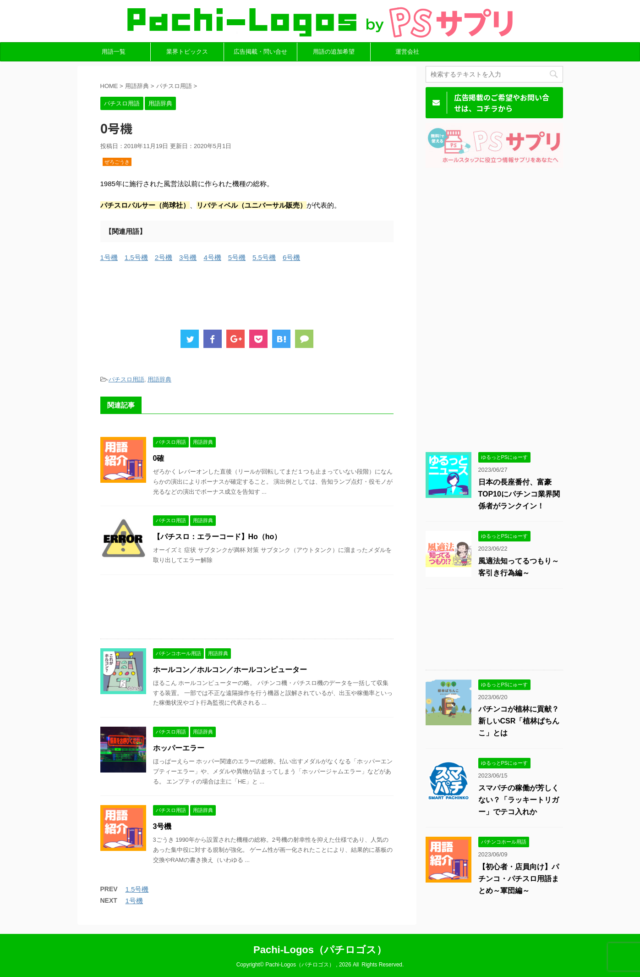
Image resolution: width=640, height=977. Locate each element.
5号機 (237, 257)
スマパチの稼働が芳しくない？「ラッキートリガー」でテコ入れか (518, 800)
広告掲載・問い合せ (260, 51)
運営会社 (407, 51)
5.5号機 (264, 257)
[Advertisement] (267, 293)
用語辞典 (159, 379)
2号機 (163, 257)
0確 (158, 458)
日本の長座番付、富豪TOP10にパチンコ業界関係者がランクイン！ (519, 494)
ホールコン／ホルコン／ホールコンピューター (230, 669)
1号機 (109, 257)
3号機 (188, 257)
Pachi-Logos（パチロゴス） (320, 949)
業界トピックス (187, 51)
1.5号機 (136, 257)
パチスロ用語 (126, 379)
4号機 (212, 257)
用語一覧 (114, 51)
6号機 (291, 257)
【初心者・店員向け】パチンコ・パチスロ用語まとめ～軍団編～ (518, 878)
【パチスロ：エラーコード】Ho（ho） (217, 537)
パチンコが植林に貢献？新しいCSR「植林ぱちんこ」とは (519, 721)
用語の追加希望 (334, 51)
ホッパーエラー (178, 748)
